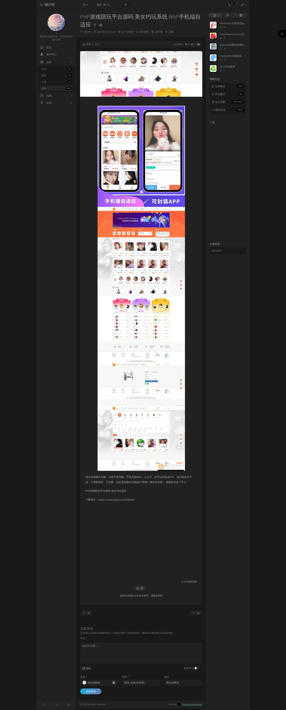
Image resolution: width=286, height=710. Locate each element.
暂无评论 (144, 31)
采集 (56, 88)
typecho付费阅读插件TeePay (236, 45)
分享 (56, 82)
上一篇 (86, 613)
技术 (56, 75)
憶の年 (87, 31)
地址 (166, 676)
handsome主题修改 (230, 55)
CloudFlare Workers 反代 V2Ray (237, 34)
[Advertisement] (141, 539)
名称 (83, 676)
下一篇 (196, 613)
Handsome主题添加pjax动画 (235, 23)
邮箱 (125, 676)
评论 (83, 638)
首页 (87, 44)
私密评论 (189, 668)
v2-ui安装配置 (227, 66)
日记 (56, 69)
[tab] (214, 15)
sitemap (173, 704)
